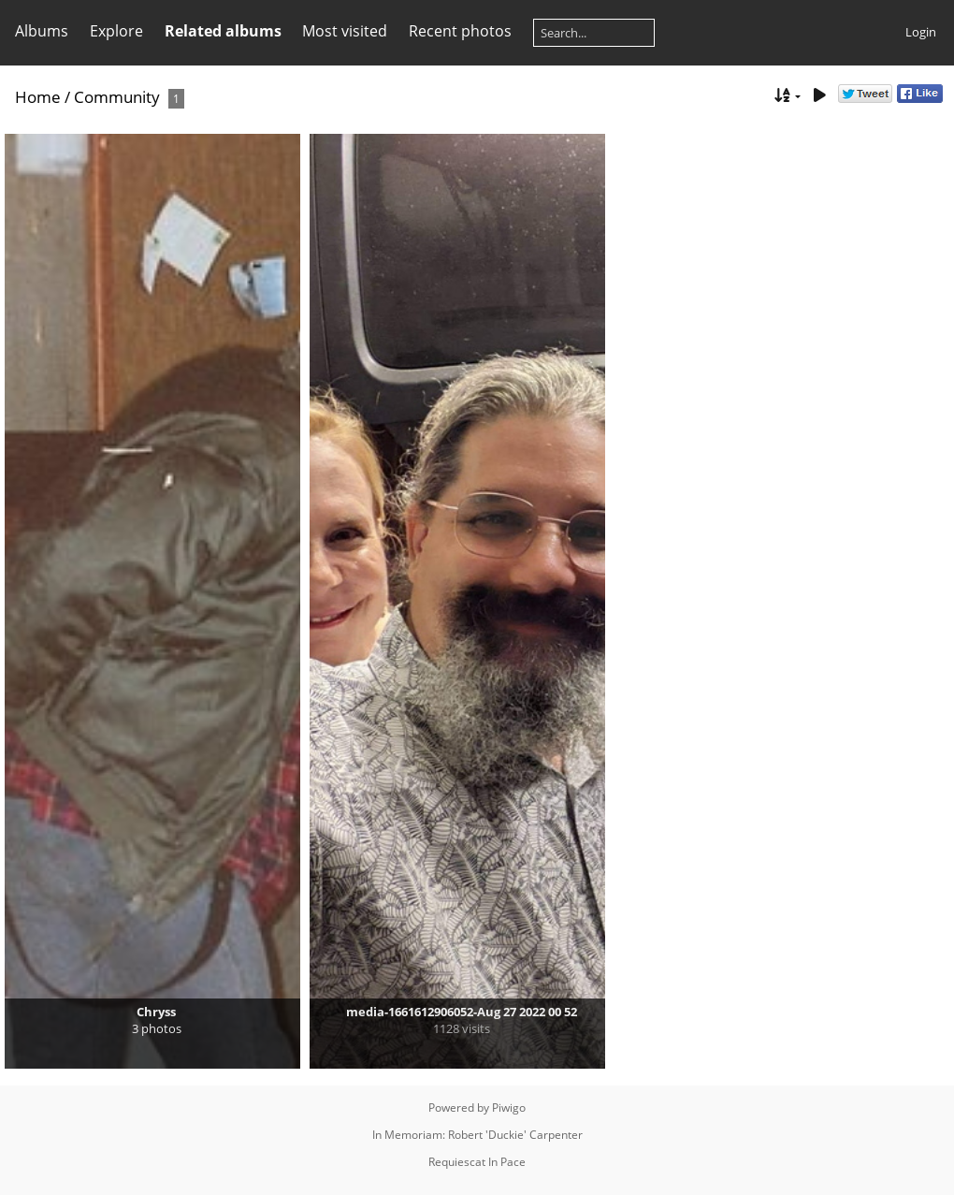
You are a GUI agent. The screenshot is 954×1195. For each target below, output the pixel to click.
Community (117, 97)
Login (920, 31)
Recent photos (460, 31)
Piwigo (509, 1107)
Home (38, 97)
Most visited (344, 31)
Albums (41, 31)
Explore (116, 31)
